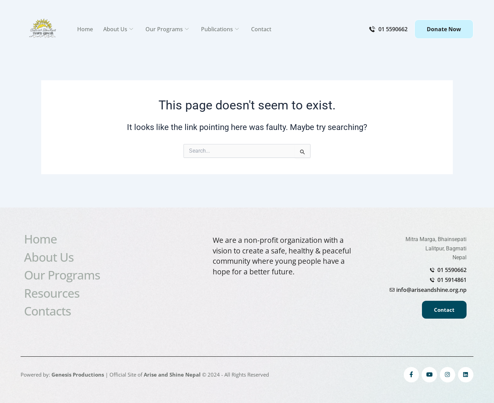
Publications (220, 29)
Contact (261, 29)
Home (85, 29)
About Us (118, 29)
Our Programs (167, 29)
